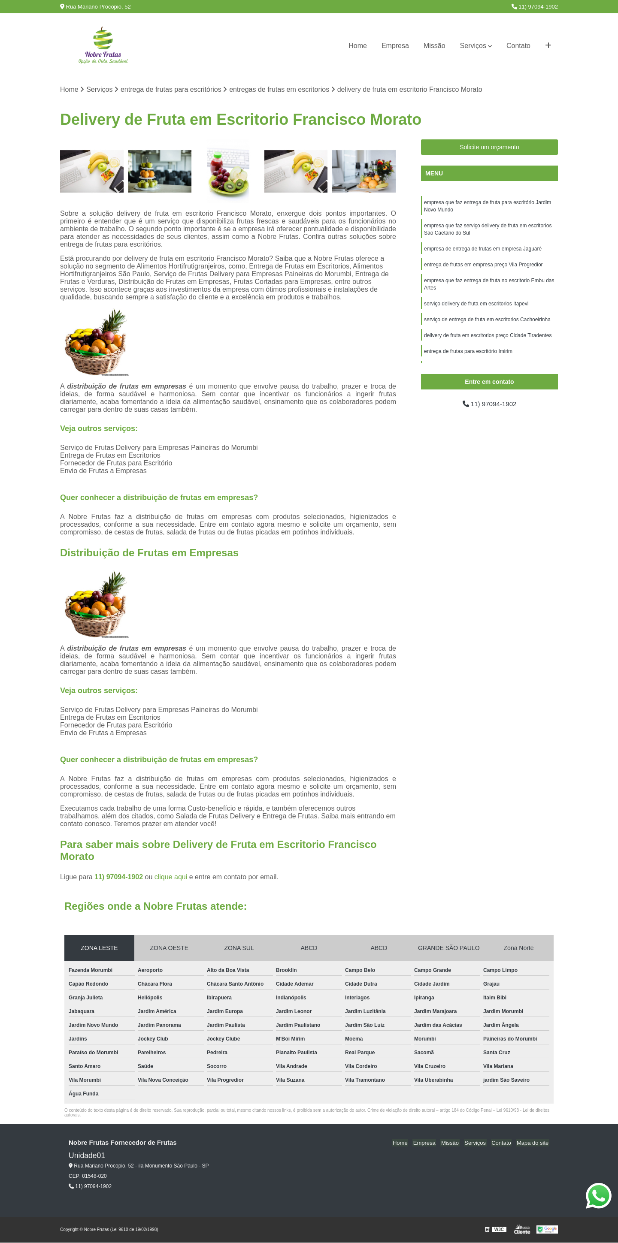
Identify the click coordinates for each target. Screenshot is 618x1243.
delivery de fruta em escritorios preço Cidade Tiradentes (487, 340)
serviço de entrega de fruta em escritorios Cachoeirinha (487, 324)
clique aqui (171, 877)
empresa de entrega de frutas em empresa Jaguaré (483, 251)
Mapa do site (533, 1143)
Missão (434, 45)
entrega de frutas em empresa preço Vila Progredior (483, 267)
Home (357, 45)
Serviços (473, 45)
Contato (518, 45)
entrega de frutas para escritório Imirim (468, 356)
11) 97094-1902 (535, 6)
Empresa (395, 45)
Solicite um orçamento (489, 147)
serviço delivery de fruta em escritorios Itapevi (476, 308)
